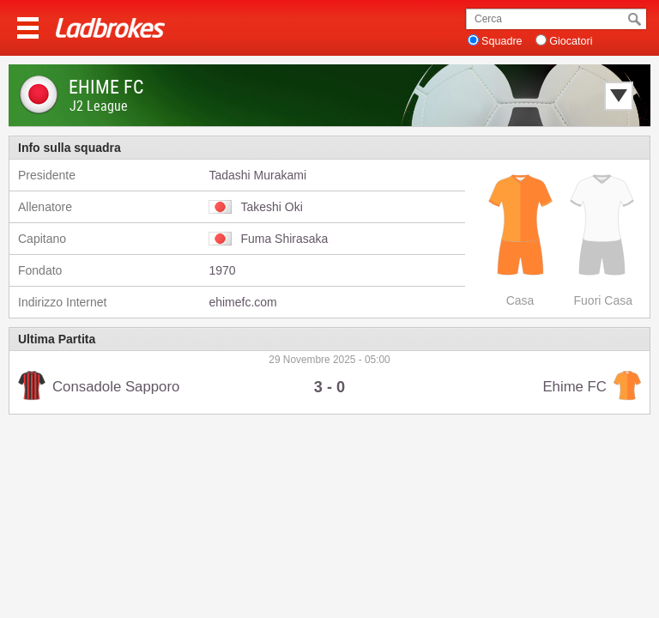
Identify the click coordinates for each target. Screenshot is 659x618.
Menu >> (28, 28)
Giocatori (570, 41)
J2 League (99, 105)
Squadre (502, 41)
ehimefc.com (242, 302)
